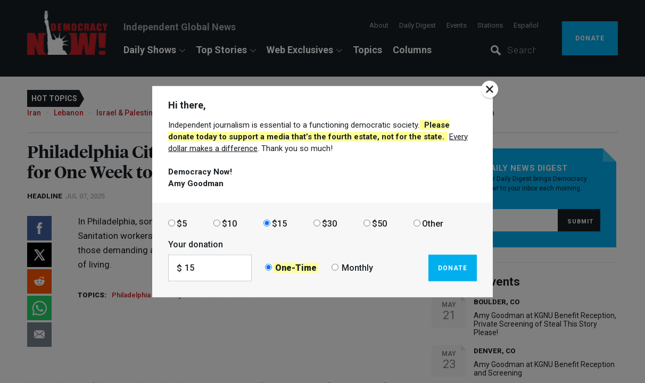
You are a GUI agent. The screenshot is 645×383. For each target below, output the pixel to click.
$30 (329, 223)
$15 (279, 223)
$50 (379, 223)
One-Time (296, 268)
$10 (229, 223)
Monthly (357, 268)
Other (432, 223)
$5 (182, 223)
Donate (452, 267)
